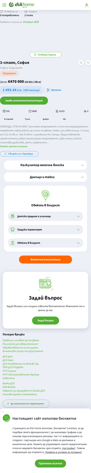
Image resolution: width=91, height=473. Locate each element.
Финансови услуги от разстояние (23, 351)
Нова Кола (9, 378)
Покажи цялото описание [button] (13, 146)
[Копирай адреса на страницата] (81, 62)
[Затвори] (3, 412)
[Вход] (86, 5)
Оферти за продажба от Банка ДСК (24, 391)
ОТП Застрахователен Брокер (21, 374)
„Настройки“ (68, 448)
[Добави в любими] (88, 62)
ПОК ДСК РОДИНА (13, 367)
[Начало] (22, 5)
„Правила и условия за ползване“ (63, 452)
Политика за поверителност (20, 344)
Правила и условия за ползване (21, 340)
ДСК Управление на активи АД (21, 364)
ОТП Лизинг (9, 371)
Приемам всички (50, 463)
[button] (45, 165)
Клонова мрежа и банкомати (20, 394)
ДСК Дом (8, 356)
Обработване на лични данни (20, 347)
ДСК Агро (8, 360)
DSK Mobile (9, 387)
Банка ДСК (9, 383)
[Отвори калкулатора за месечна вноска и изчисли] (54, 90)
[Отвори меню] (4, 5)
